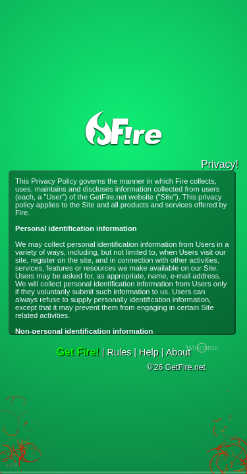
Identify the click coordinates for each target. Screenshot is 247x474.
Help (149, 352)
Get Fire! (78, 351)
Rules (119, 352)
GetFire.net (108, 197)
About (178, 352)
